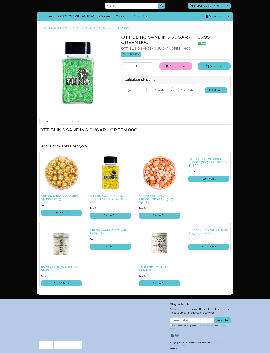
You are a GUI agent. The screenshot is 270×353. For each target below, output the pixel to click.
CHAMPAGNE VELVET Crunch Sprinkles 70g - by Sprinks (156, 199)
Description (49, 121)
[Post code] (189, 90)
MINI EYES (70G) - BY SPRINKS (153, 268)
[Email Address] (192, 320)
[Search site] (161, 6)
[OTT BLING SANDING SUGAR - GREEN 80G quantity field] (137, 66)
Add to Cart (176, 66)
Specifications (70, 121)
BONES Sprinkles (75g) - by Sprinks (59, 268)
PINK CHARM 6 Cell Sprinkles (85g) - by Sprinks (208, 231)
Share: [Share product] (130, 54)
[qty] (136, 90)
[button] (217, 16)
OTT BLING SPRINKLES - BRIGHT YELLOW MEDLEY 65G (108, 199)
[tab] (49, 121)
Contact (122, 16)
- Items (206, 6)
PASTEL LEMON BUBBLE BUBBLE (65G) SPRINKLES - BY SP (207, 162)
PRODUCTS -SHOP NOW (75, 16)
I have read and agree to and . (198, 327)
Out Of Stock (61, 283)
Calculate (216, 90)
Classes (104, 16)
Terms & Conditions (205, 325)
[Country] (162, 90)
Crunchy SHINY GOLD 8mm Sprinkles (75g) (60, 197)
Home (47, 16)
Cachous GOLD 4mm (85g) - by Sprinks (109, 231)
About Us (140, 16)
